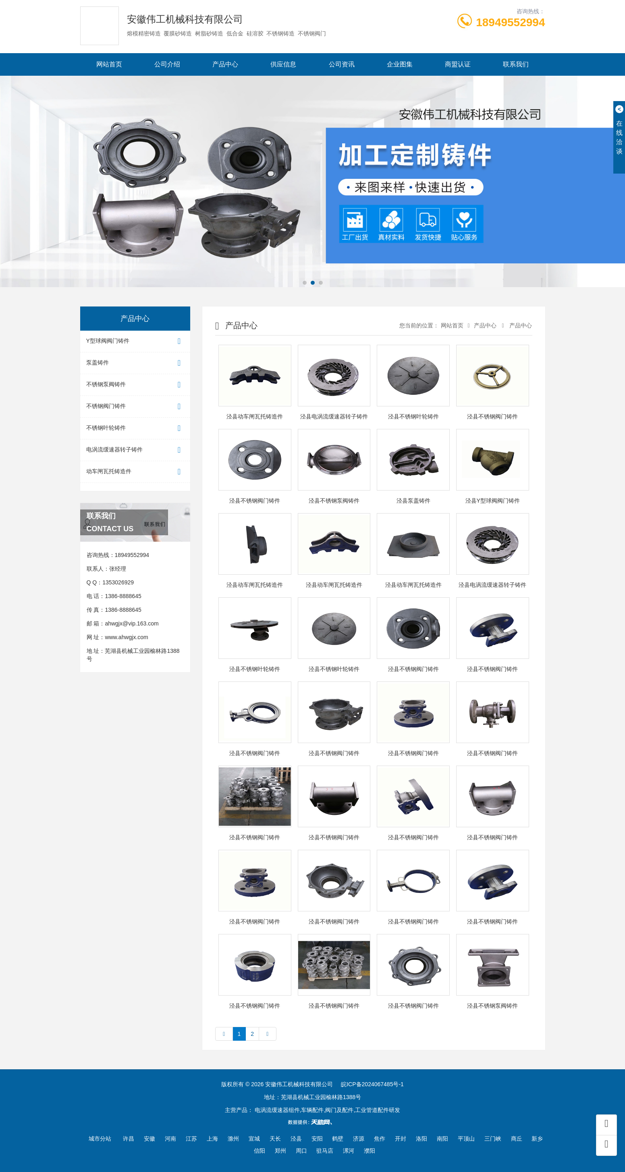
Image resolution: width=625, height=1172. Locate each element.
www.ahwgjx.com (126, 637)
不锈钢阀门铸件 (135, 406)
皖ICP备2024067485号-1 (372, 1084)
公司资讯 (342, 64)
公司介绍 (167, 64)
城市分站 (100, 1138)
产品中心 (225, 64)
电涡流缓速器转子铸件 (135, 450)
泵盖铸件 (135, 363)
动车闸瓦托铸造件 (135, 471)
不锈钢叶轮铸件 (135, 428)
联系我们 (516, 64)
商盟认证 (458, 64)
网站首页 (109, 64)
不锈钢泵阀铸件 (135, 384)
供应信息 (283, 64)
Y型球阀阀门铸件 (135, 341)
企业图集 (400, 64)
